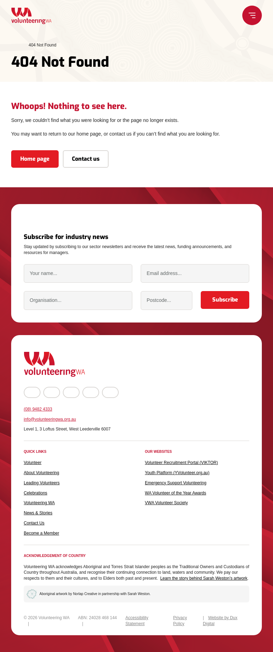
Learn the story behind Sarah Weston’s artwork (204, 578)
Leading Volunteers (42, 482)
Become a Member (41, 533)
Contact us (85, 161)
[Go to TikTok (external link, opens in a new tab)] (110, 392)
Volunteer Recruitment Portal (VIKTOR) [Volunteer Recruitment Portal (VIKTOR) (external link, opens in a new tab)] (181, 462)
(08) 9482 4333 (38, 409)
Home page (35, 161)
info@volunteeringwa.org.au (50, 419)
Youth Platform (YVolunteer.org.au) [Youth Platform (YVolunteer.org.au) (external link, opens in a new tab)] (177, 472)
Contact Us (34, 523)
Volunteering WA (39, 502)
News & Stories (38, 512)
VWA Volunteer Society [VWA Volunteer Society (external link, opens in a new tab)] (166, 502)
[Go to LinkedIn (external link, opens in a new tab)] (90, 392)
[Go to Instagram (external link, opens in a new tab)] (51, 392)
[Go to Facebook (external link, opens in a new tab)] (32, 392)
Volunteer (33, 462)
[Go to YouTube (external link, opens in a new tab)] (71, 392)
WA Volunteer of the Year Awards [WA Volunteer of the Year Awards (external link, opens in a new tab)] (175, 493)
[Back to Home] (21, 16)
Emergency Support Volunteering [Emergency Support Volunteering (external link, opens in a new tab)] (175, 482)
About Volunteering (41, 472)
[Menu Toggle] (262, 15)
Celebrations (35, 493)
